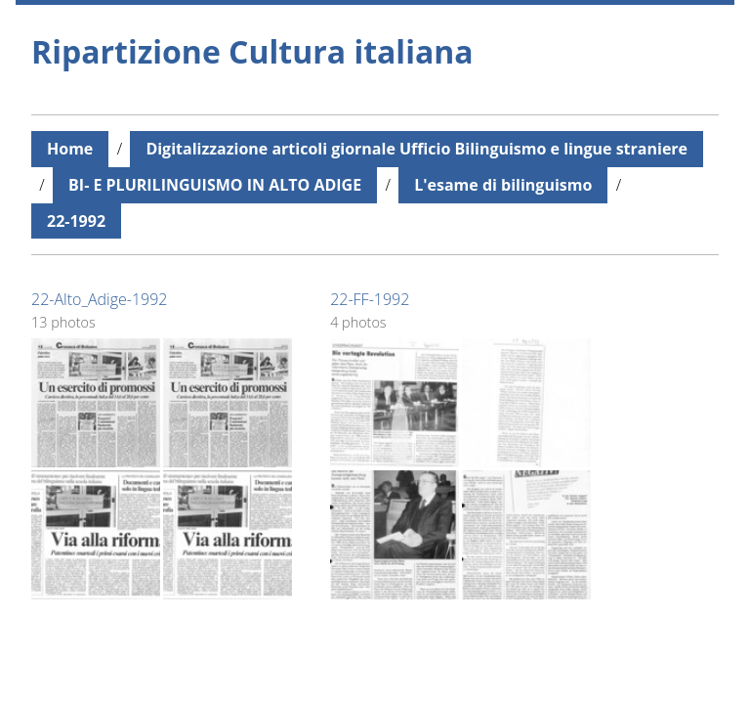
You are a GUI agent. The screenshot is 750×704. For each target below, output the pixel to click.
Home (70, 148)
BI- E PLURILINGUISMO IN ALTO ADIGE (214, 185)
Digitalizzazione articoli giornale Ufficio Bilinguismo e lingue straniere (417, 148)
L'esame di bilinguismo (503, 185)
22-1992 (76, 221)
